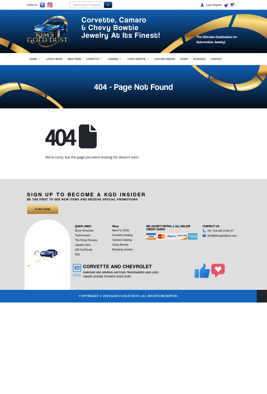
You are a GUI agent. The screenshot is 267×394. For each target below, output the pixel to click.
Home (35, 59)
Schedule (199, 59)
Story (184, 59)
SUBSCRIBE (43, 209)
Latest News (54, 59)
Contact (216, 59)
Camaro (114, 59)
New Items (74, 59)
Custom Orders (165, 59)
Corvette (94, 59)
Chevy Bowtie (138, 59)
